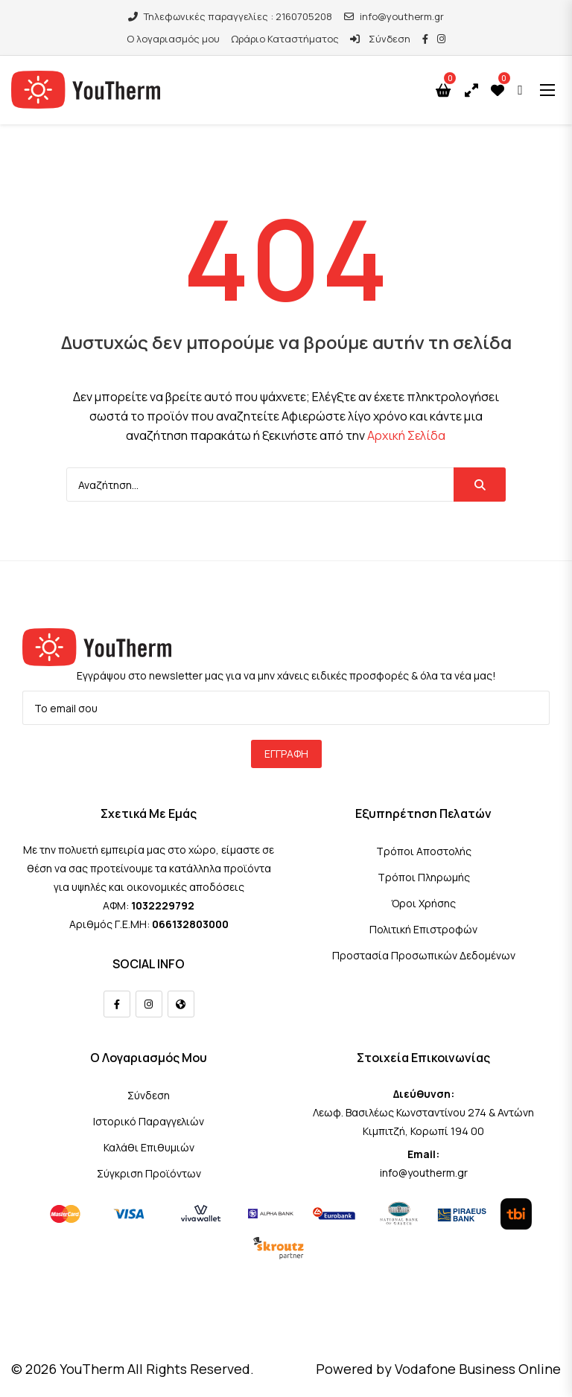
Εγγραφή (286, 754)
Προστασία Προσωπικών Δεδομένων (423, 955)
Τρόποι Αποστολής (423, 851)
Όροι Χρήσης (423, 903)
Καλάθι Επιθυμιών (149, 1147)
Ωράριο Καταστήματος (285, 38)
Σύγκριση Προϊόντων (149, 1173)
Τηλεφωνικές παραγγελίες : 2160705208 (230, 16)
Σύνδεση (380, 38)
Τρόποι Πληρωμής (424, 877)
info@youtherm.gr (394, 16)
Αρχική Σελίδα (406, 435)
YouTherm (92, 1369)
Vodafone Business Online (478, 1369)
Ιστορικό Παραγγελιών (148, 1121)
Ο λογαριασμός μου (173, 38)
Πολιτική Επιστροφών (423, 929)
